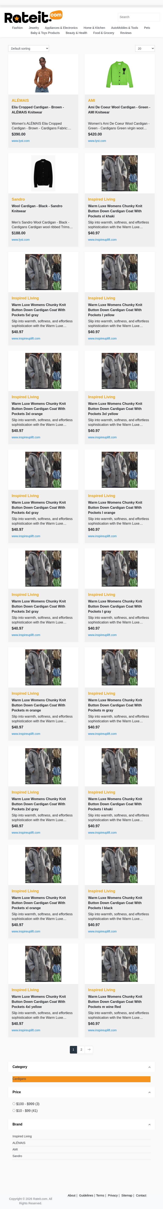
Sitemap (126, 1195)
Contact (141, 1195)
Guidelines (86, 1195)
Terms (100, 1195)
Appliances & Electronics (61, 27)
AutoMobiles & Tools (124, 27)
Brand (17, 1124)
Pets (147, 27)
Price (17, 1092)
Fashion (17, 27)
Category (20, 1067)
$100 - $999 (27, 1104)
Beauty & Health (76, 33)
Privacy (113, 1195)
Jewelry (34, 27)
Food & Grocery (103, 33)
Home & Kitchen (94, 27)
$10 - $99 (27, 1111)
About (72, 1195)
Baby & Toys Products (45, 33)
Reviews (126, 33)
